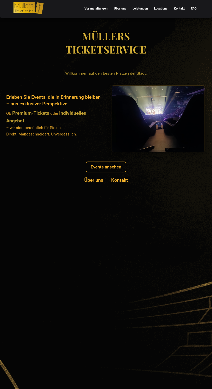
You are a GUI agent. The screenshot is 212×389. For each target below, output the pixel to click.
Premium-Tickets (30, 113)
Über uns (93, 180)
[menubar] (140, 8)
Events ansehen (106, 167)
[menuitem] (96, 8)
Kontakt (119, 180)
